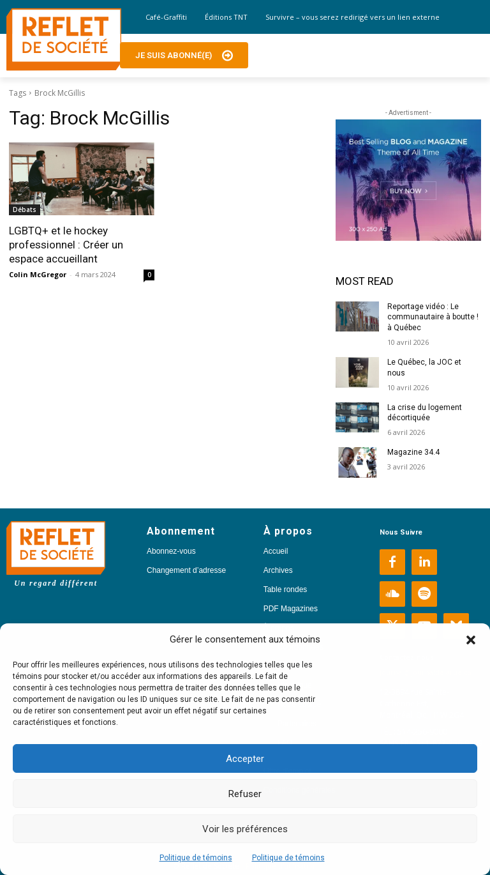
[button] (470, 640)
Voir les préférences (245, 829)
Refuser (245, 794)
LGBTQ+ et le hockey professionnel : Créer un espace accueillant (66, 244)
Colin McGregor (37, 274)
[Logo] (63, 39)
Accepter (245, 759)
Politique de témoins (196, 857)
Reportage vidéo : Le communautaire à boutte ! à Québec (433, 317)
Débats (24, 209)
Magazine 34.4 (413, 452)
